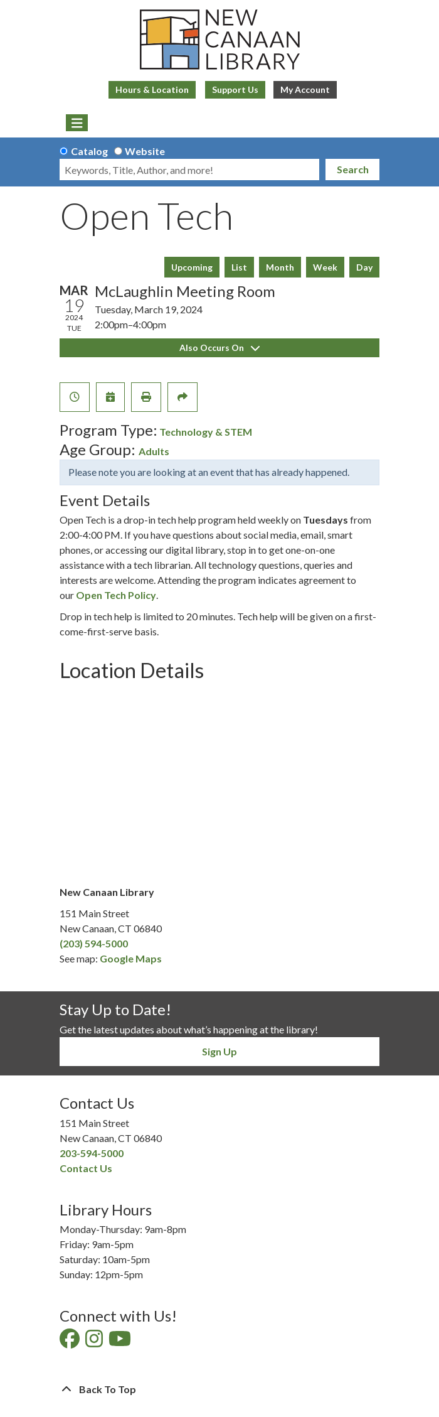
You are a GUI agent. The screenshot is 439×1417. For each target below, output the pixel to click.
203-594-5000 (92, 1153)
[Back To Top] (219, 1389)
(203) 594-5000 (94, 943)
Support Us (235, 89)
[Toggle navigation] (77, 123)
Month (280, 267)
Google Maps (131, 958)
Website (145, 151)
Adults (154, 451)
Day (364, 267)
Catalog (89, 151)
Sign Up (219, 1051)
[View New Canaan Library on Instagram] (95, 1342)
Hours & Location (152, 89)
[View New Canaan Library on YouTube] (120, 1342)
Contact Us (86, 1168)
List (239, 267)
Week (325, 267)
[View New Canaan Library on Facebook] (71, 1342)
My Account (305, 89)
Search (353, 169)
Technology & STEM (205, 432)
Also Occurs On (219, 347)
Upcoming (192, 267)
